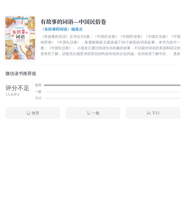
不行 (153, 113)
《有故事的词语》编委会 (61, 29)
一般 (93, 113)
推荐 (32, 113)
